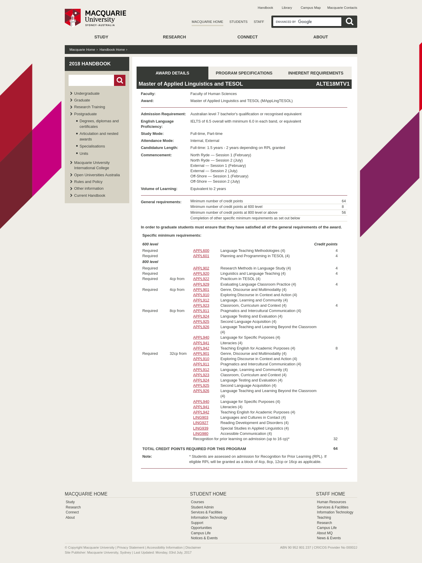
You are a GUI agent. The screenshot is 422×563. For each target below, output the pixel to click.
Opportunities (201, 528)
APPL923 (201, 305)
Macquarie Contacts (342, 7)
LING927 (200, 422)
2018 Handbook (90, 64)
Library (287, 7)
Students (238, 21)
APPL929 (201, 284)
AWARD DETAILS (172, 73)
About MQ (325, 533)
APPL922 (201, 279)
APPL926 (201, 327)
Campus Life (200, 533)
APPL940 (201, 337)
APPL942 (201, 348)
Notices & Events (204, 538)
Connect (247, 37)
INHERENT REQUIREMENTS (315, 73)
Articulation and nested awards (99, 136)
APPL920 (201, 273)
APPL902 (201, 268)
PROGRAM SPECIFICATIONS (244, 73)
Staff (259, 21)
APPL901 (201, 289)
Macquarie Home (207, 21)
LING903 (200, 417)
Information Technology (209, 517)
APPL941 (201, 343)
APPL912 (201, 300)
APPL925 (201, 321)
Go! (119, 80)
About (320, 37)
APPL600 (201, 250)
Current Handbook (89, 195)
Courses (197, 502)
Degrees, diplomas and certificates (99, 123)
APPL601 (201, 256)
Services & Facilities (206, 512)
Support (197, 523)
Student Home (208, 493)
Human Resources (331, 502)
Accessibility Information (165, 547)
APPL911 (201, 310)
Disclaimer (193, 547)
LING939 (200, 428)
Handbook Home (112, 49)
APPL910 (201, 295)
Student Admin (202, 507)
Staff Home (330, 493)
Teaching (324, 517)
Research (174, 37)
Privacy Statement (130, 547)
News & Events (329, 538)
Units (84, 153)
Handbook (265, 7)
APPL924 (201, 316)
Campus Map (311, 7)
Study (101, 37)
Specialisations (92, 146)
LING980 (200, 433)
